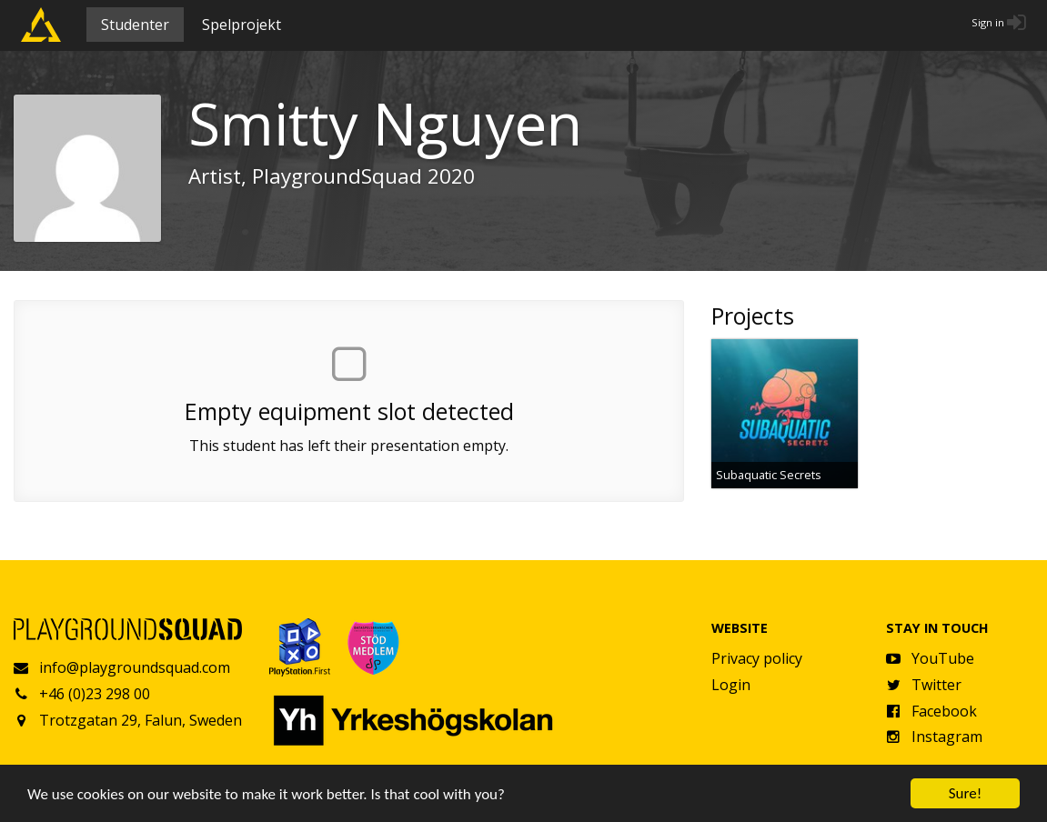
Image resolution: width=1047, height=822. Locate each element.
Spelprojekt (241, 25)
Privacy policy (756, 658)
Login (730, 685)
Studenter (135, 25)
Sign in (987, 22)
